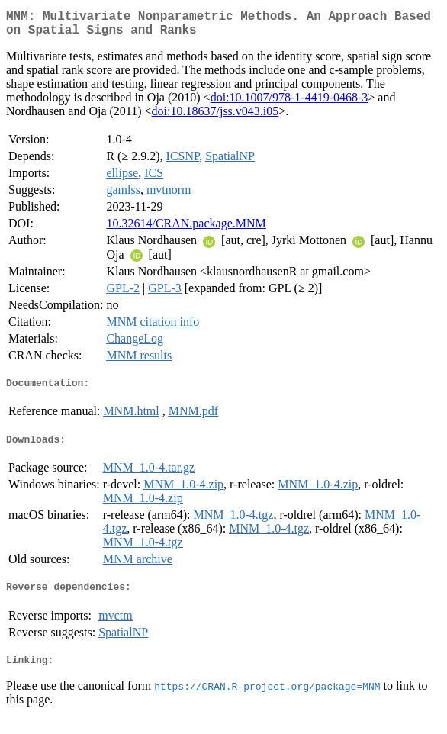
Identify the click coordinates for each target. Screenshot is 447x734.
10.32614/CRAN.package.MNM (185, 229)
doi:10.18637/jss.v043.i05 (215, 117)
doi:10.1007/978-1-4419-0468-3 (289, 103)
